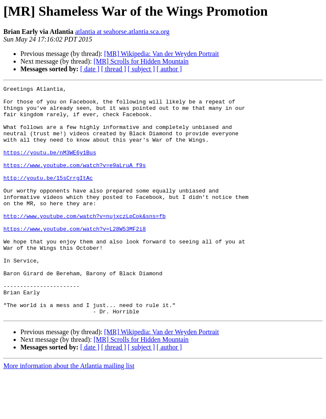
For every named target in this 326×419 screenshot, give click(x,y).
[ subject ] (141, 69)
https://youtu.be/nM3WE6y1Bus (49, 166)
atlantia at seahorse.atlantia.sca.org (122, 31)
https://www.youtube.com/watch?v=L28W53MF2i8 (74, 258)
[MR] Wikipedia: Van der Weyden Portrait (161, 53)
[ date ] (89, 69)
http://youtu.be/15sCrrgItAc (48, 197)
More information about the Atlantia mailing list (68, 411)
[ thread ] (113, 69)
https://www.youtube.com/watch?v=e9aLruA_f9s (74, 181)
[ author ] (169, 69)
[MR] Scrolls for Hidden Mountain (140, 61)
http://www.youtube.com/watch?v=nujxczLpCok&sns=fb (84, 242)
